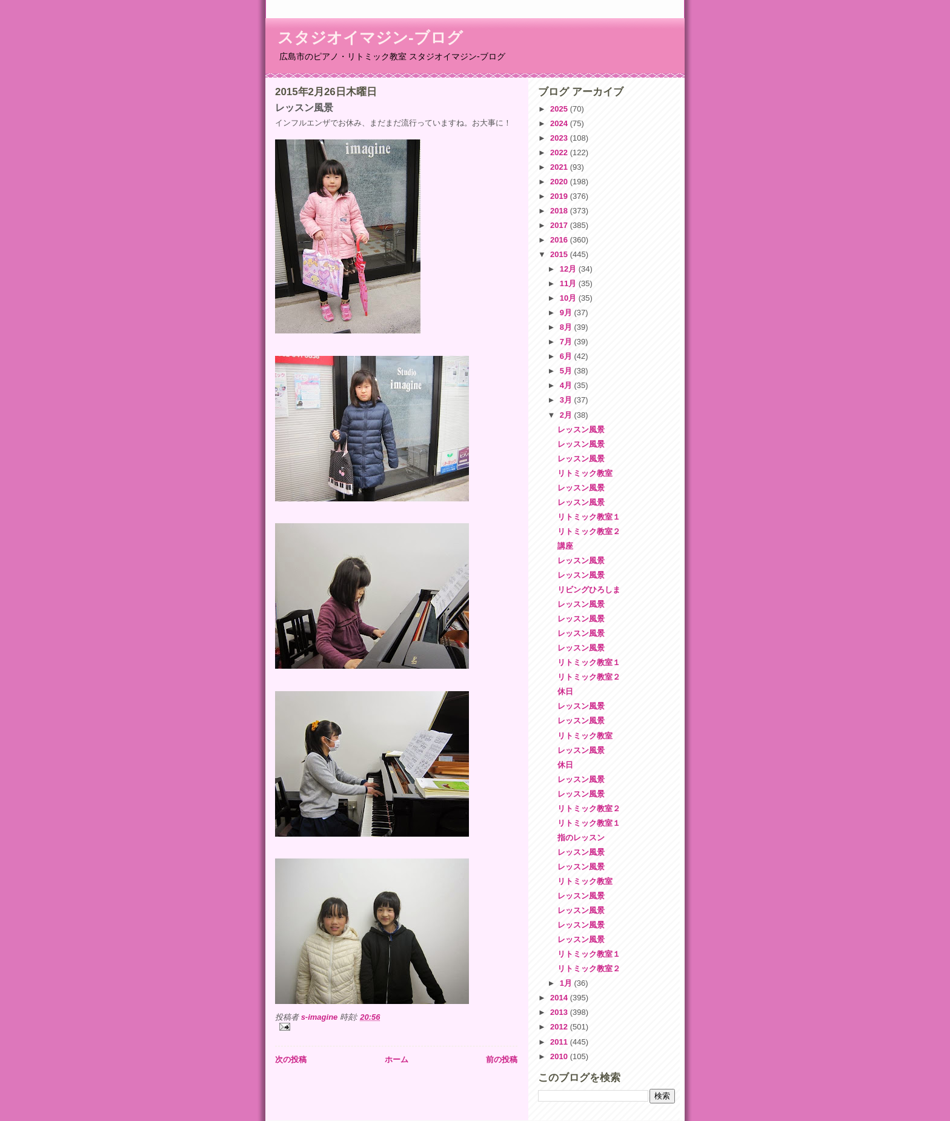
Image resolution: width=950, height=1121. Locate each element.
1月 (567, 983)
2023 (560, 137)
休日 (565, 691)
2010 (560, 1056)
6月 (567, 356)
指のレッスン (581, 837)
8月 (567, 327)
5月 (567, 370)
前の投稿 (501, 1059)
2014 (560, 997)
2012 (560, 1026)
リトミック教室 (585, 473)
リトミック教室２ (588, 531)
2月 (567, 415)
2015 (560, 254)
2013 (560, 1012)
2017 (560, 225)
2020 (560, 181)
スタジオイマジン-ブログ (370, 37)
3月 (567, 399)
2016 (560, 239)
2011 (560, 1041)
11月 (569, 283)
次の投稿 (291, 1059)
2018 (560, 210)
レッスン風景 (581, 429)
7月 (567, 341)
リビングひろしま (588, 589)
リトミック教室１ (588, 516)
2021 (560, 167)
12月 (569, 268)
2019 (560, 196)
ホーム (396, 1059)
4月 (567, 385)
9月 (567, 312)
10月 (569, 298)
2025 (560, 108)
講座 (565, 545)
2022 (560, 152)
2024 (560, 123)
